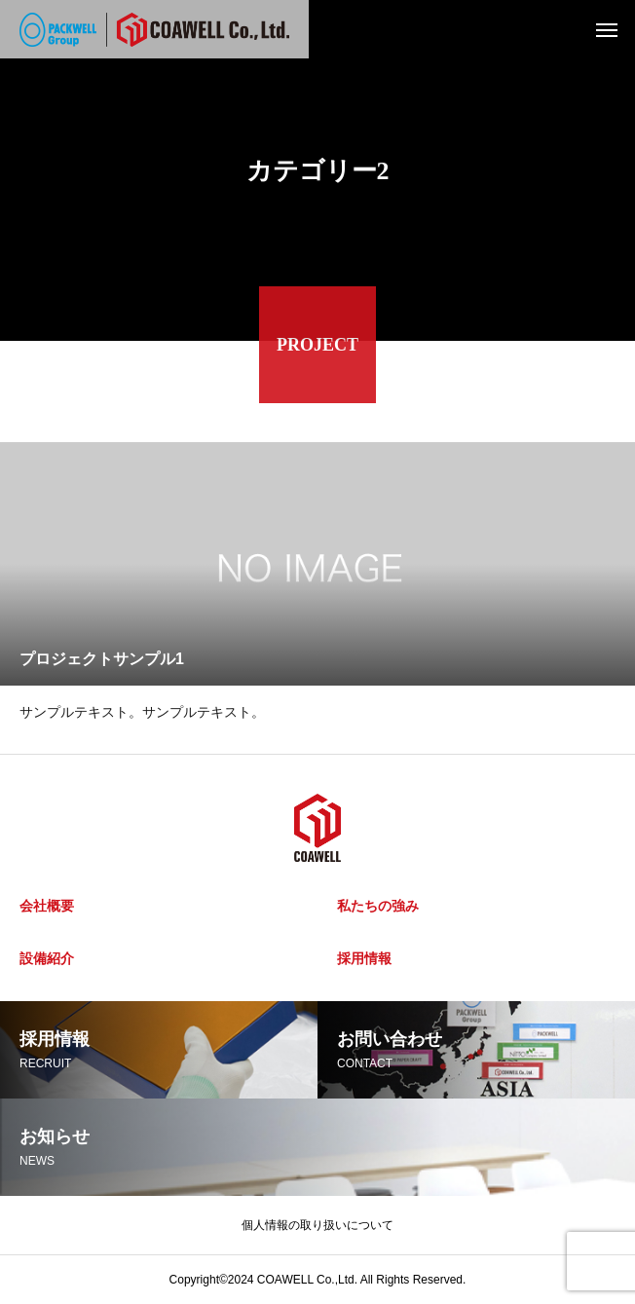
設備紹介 (46, 958)
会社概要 (46, 905)
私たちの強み (378, 905)
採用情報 (364, 958)
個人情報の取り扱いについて (317, 1225)
